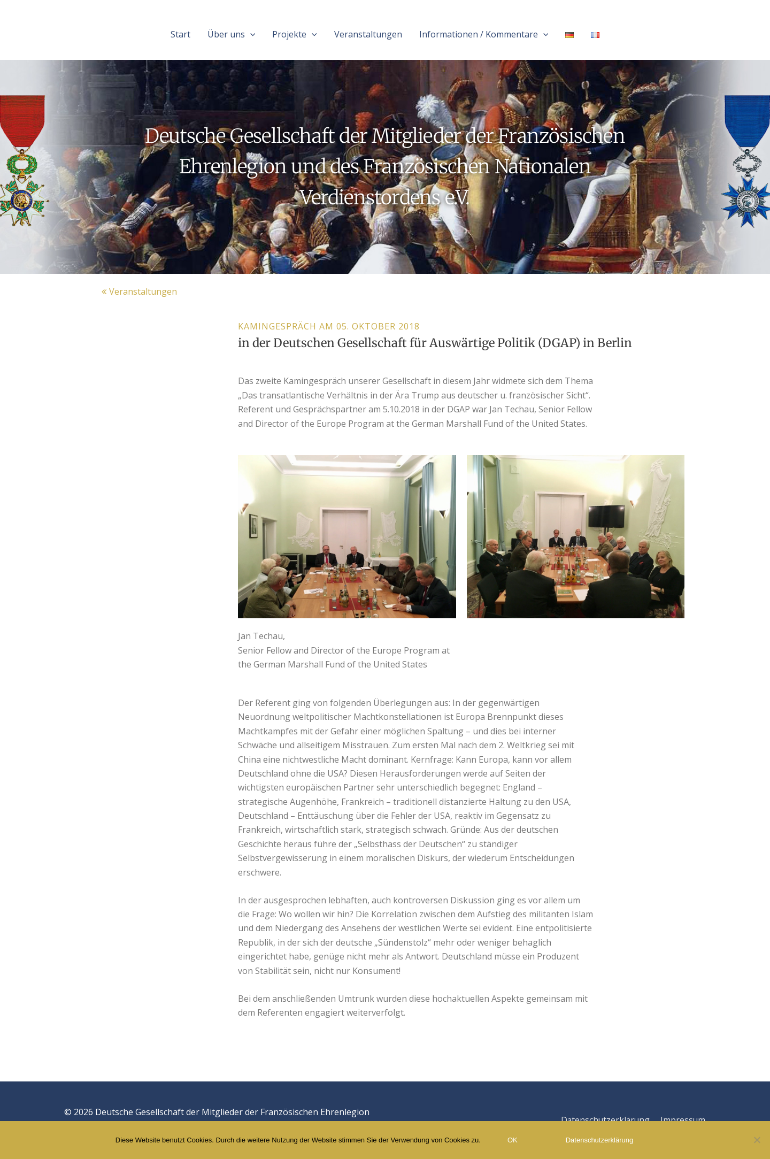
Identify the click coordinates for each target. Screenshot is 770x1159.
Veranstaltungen (368, 34)
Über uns (231, 34)
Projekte (294, 34)
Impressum (683, 1120)
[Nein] (756, 1139)
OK (512, 1140)
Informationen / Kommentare (484, 34)
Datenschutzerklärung (604, 1120)
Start (180, 34)
